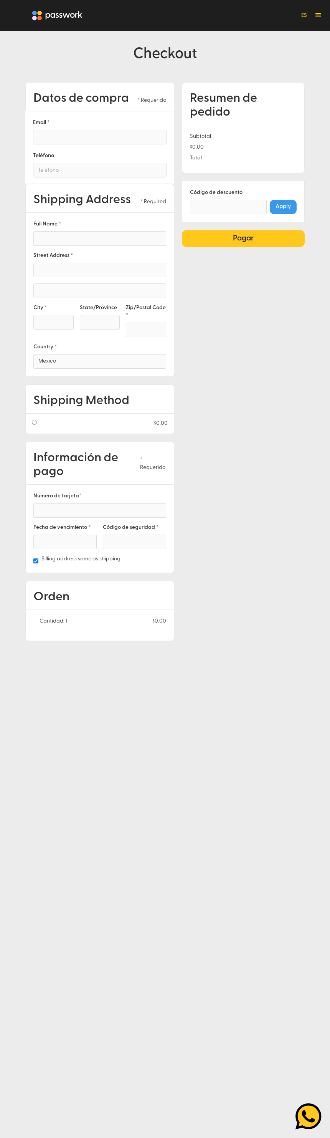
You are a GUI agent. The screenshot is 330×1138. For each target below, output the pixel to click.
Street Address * (53, 255)
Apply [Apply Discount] (283, 207)
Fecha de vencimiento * (62, 527)
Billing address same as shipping (80, 559)
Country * (45, 347)
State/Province (98, 308)
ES (304, 15)
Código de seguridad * (130, 527)
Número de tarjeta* (57, 496)
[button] (318, 15)
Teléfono (43, 156)
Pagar (243, 238)
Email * (41, 123)
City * (40, 308)
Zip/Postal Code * (146, 311)
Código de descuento (216, 192)
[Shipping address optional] (99, 290)
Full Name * (47, 224)
